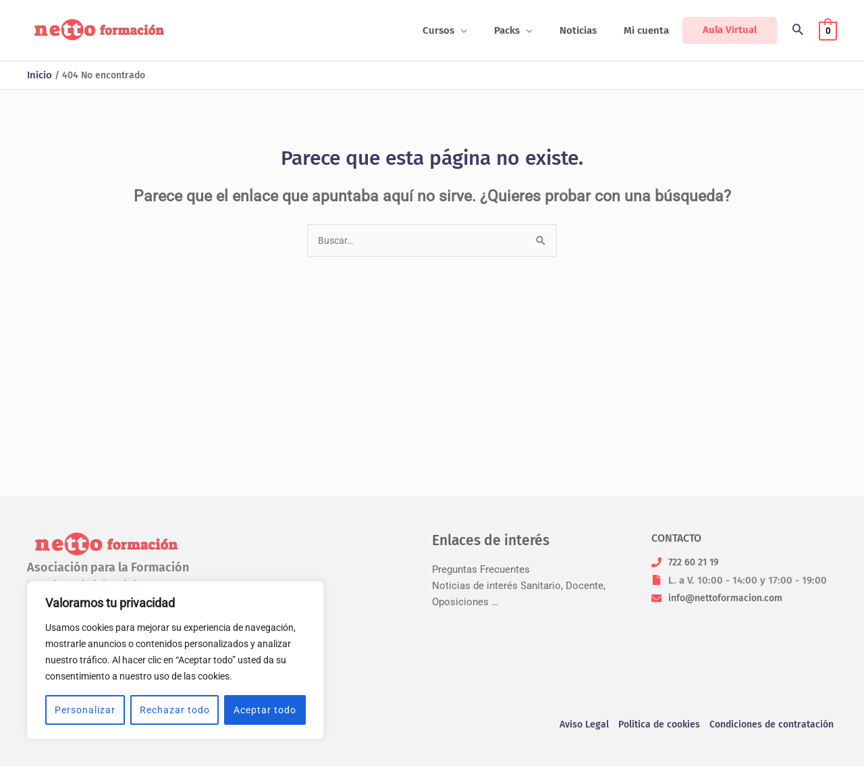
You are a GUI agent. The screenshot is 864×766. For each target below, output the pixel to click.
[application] (484, 30)
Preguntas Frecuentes (481, 569)
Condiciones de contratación (771, 725)
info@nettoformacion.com (730, 598)
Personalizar (85, 710)
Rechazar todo (175, 710)
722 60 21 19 (696, 562)
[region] (175, 660)
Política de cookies (651, 725)
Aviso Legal (572, 725)
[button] (468, 30)
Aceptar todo (265, 710)
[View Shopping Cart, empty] (828, 30)
